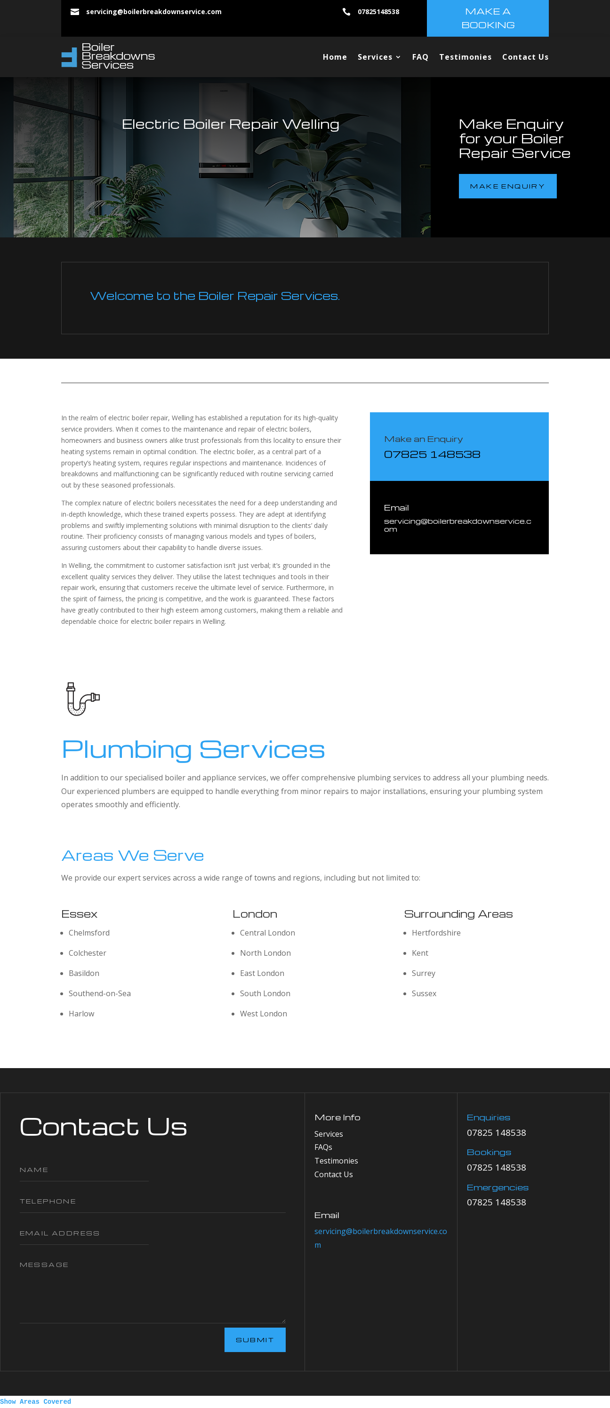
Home (335, 57)
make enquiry (508, 186)
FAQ (420, 57)
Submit (255, 1340)
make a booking (488, 18)
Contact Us (525, 57)
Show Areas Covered (35, 1402)
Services (375, 57)
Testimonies (465, 57)
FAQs (323, 1147)
